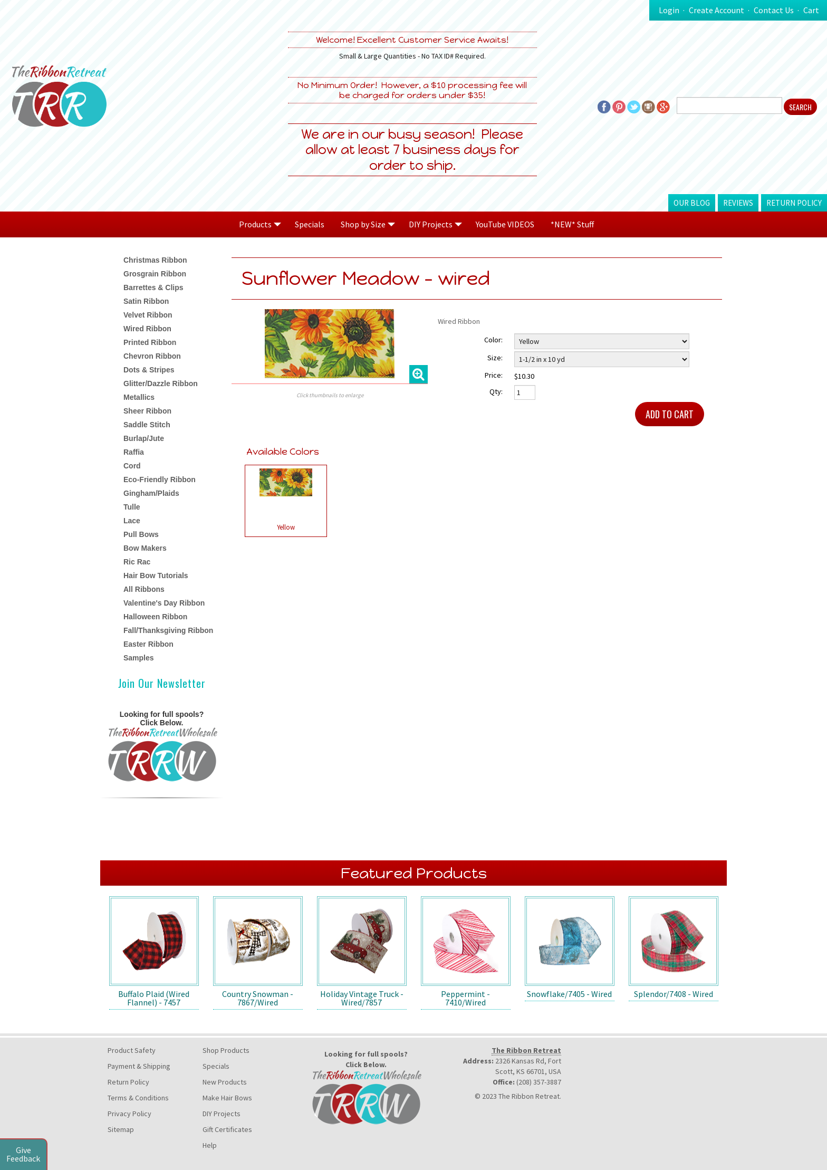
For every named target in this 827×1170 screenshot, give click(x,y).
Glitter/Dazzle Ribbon (160, 383)
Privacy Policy (129, 1113)
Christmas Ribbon (155, 260)
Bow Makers (145, 548)
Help (210, 1145)
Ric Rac (136, 562)
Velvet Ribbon (147, 315)
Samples (138, 658)
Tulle (131, 507)
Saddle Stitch (146, 424)
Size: (495, 357)
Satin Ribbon (146, 301)
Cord (132, 466)
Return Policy (794, 203)
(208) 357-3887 (538, 1082)
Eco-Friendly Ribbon (159, 479)
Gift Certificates (227, 1129)
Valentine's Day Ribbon (164, 603)
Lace (131, 520)
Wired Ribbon (147, 328)
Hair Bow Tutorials (155, 575)
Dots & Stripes (148, 370)
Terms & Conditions (138, 1097)
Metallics (139, 397)
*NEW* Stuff (572, 224)
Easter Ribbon (148, 644)
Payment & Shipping (139, 1066)
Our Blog (692, 203)
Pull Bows (141, 534)
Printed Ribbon (149, 342)
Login (669, 10)
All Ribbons (144, 589)
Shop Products (226, 1050)
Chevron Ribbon (152, 356)
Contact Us (774, 10)
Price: (494, 375)
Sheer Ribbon (147, 411)
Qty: (496, 391)
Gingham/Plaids (151, 493)
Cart (811, 10)
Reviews (738, 203)
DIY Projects (222, 1113)
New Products (225, 1082)
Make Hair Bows (227, 1097)
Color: (493, 339)
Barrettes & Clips (153, 287)
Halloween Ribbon (155, 616)
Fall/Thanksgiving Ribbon (168, 630)
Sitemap (121, 1129)
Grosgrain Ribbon (154, 274)
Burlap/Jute (143, 438)
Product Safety (132, 1050)
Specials (309, 224)
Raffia (133, 452)
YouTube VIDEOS (505, 224)
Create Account (716, 10)
